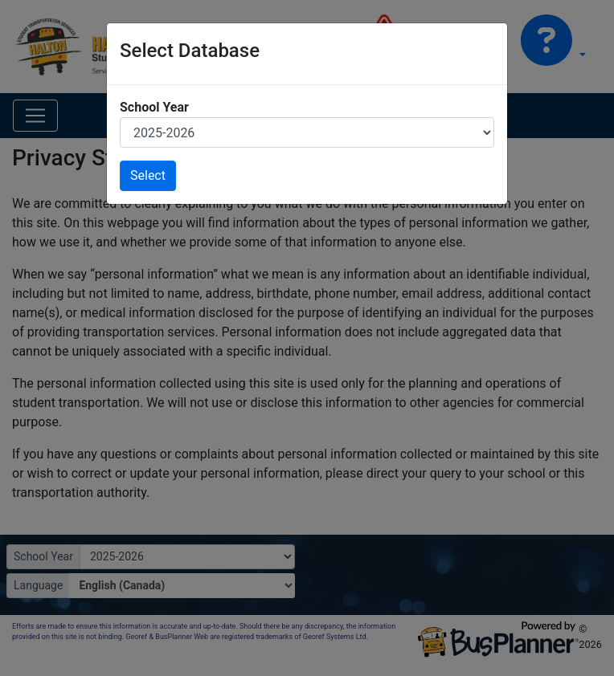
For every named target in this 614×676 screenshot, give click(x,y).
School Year (154, 107)
